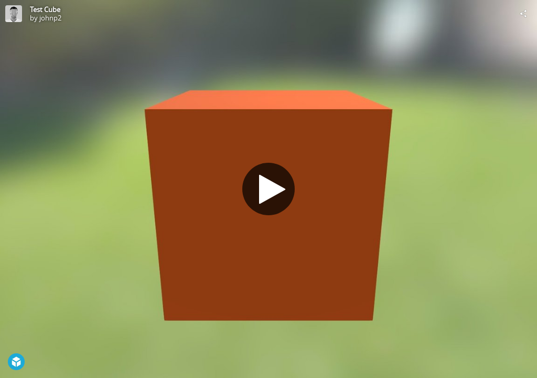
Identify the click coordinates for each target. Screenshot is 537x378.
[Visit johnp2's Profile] (13, 13)
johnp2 (50, 18)
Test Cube (45, 9)
